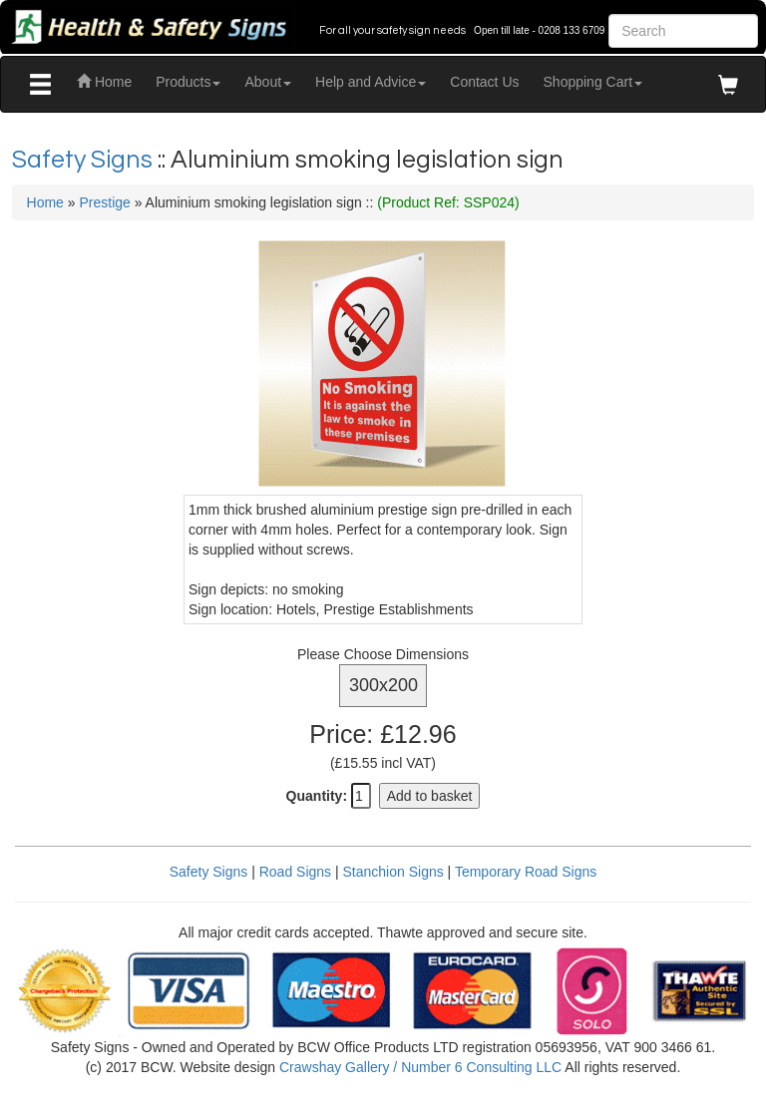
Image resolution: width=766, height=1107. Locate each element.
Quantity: (316, 796)
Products (188, 82)
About (267, 82)
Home (104, 82)
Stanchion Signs (393, 872)
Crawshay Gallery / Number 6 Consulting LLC (420, 1067)
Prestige (104, 202)
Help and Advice (370, 82)
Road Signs (295, 872)
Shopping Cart (593, 82)
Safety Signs (85, 160)
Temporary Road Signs (525, 872)
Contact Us (484, 82)
